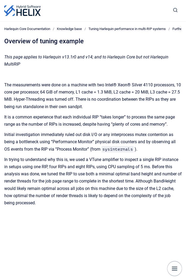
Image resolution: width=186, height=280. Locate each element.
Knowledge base (69, 29)
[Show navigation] (174, 268)
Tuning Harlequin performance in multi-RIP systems (127, 29)
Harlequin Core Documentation (27, 29)
